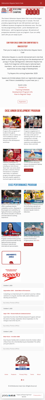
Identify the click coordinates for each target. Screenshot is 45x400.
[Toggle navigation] (41, 3)
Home (6, 374)
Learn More (28, 170)
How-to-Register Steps (22, 94)
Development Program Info (22, 92)
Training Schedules (23, 90)
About (38, 374)
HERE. (38, 240)
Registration (22, 101)
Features (13, 374)
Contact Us (22, 87)
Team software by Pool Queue (24, 396)
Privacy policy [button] (37, 395)
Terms (32, 374)
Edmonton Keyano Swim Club (12, 3)
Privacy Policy (23, 374)
